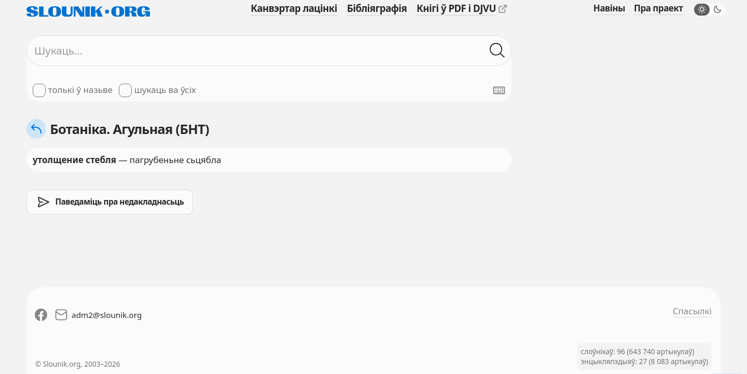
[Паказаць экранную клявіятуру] (499, 90)
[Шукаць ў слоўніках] (497, 51)
